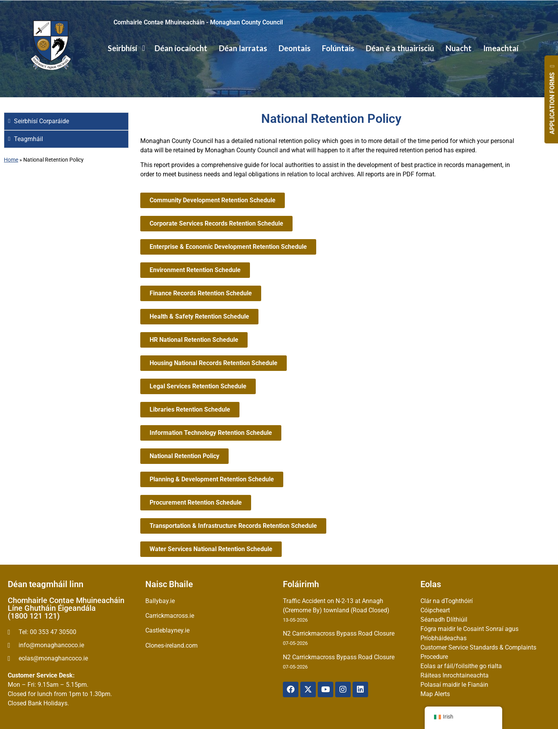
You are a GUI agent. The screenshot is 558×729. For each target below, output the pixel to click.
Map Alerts (435, 694)
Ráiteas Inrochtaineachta (454, 675)
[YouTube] (325, 689)
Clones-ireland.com (171, 645)
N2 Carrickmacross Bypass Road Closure (338, 633)
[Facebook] (290, 689)
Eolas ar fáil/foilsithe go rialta (461, 666)
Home (11, 160)
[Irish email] (73, 658)
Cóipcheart (435, 610)
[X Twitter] (308, 689)
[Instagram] (343, 689)
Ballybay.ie (160, 601)
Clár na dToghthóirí (446, 601)
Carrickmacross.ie (169, 615)
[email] (73, 645)
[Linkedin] (360, 689)
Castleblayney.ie (167, 630)
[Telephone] (73, 632)
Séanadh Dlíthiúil (443, 619)
